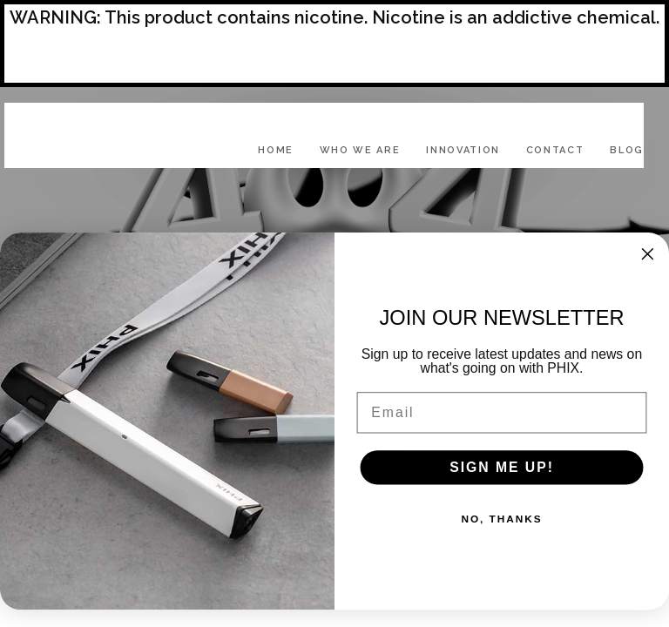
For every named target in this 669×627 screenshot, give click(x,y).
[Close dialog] (648, 254)
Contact (555, 150)
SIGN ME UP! (501, 467)
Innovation (463, 150)
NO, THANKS (501, 519)
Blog (627, 150)
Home (276, 150)
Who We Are (360, 150)
